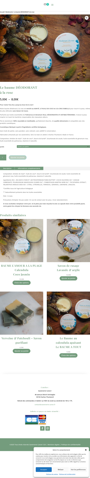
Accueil (2, 12)
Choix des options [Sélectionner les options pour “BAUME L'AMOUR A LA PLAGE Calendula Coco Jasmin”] (21, 283)
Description (7, 168)
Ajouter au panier (18, 157)
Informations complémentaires (29, 168)
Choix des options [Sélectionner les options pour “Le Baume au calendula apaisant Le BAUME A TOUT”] (68, 355)
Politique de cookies (52, 474)
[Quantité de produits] (3, 157)
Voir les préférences (78, 469)
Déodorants (9, 12)
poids (2, 147)
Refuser (61, 469)
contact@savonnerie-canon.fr (45, 434)
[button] (86, 450)
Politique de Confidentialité (67, 474)
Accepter (43, 469)
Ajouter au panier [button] (68, 278)
